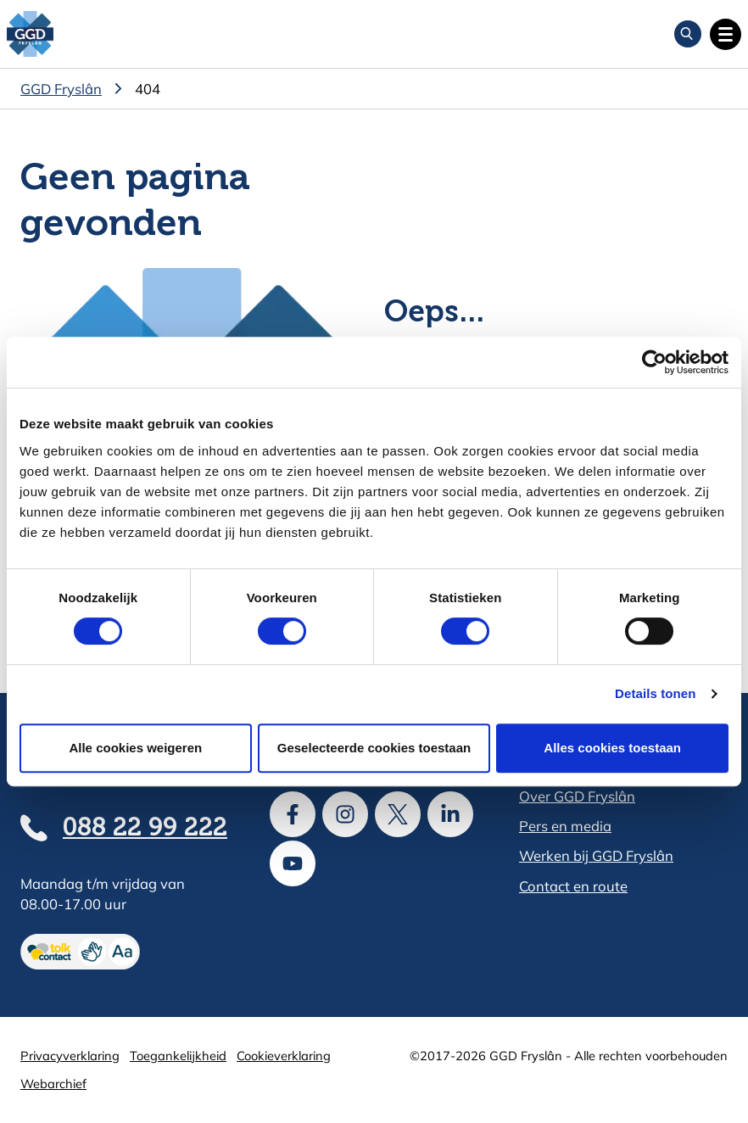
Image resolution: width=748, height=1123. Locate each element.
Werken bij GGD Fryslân (596, 855)
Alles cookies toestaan (612, 747)
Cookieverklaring (284, 1056)
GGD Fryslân (61, 89)
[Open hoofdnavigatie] (725, 34)
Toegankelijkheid (178, 1056)
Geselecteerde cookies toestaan (374, 747)
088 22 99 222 (145, 828)
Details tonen (655, 693)
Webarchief (53, 1084)
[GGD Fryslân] (30, 34)
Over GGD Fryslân (577, 796)
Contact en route (573, 886)
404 (147, 89)
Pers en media (565, 826)
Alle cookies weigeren (135, 747)
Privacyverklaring (70, 1056)
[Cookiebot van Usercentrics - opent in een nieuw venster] (654, 362)
